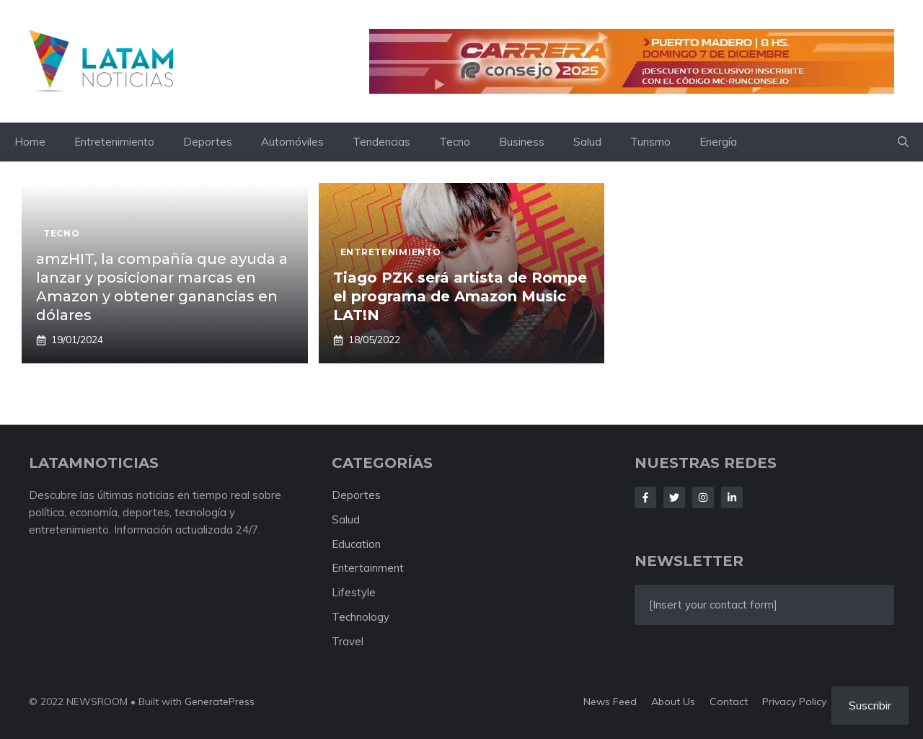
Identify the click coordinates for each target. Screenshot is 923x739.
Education (356, 544)
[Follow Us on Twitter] (674, 497)
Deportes (207, 142)
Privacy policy (794, 701)
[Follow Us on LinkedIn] (732, 497)
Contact (729, 701)
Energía (718, 142)
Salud (587, 142)
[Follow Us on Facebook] (645, 497)
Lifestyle (354, 592)
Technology (360, 617)
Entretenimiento (114, 142)
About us (673, 701)
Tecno (454, 142)
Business (521, 142)
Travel (347, 641)
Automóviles (292, 142)
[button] (903, 142)
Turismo (650, 142)
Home (29, 142)
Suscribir (870, 705)
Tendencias (381, 142)
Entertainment (368, 568)
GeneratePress (220, 701)
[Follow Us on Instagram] (703, 497)
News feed (610, 701)
